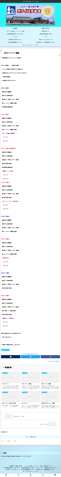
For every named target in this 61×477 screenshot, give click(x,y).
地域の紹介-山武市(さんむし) (50, 467)
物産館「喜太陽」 (19, 466)
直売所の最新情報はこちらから (28, 469)
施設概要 (12, 466)
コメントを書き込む (30, 437)
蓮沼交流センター (47, 466)
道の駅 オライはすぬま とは (13, 469)
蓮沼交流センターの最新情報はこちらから (45, 469)
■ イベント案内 (5, 349)
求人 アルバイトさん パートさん (30, 471)
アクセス (37, 467)
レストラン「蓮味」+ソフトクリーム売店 (33, 466)
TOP (42, 467)
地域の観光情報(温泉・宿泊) (28, 467)
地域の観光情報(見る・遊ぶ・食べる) (12, 467)
